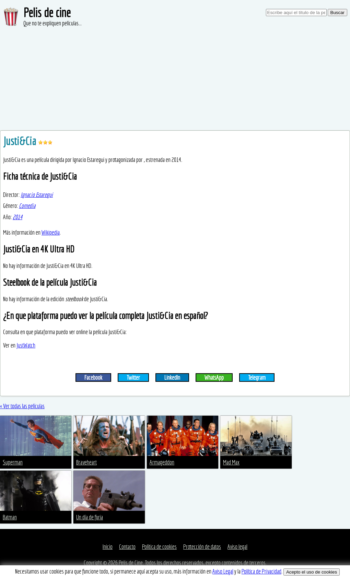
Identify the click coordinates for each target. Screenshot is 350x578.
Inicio (108, 546)
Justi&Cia (20, 141)
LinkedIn (172, 377)
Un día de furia (89, 517)
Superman (13, 462)
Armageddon (162, 462)
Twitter (133, 377)
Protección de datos (202, 546)
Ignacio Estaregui (37, 194)
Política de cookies (159, 546)
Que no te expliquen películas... (52, 23)
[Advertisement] (175, 79)
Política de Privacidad (261, 571)
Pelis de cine (47, 12)
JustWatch (25, 345)
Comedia (27, 205)
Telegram (257, 377)
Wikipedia (51, 232)
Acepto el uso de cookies (311, 572)
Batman (10, 517)
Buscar (337, 12)
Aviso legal (237, 546)
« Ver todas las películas (22, 406)
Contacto (127, 546)
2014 (17, 217)
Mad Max (231, 462)
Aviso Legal (222, 571)
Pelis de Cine (131, 562)
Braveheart (86, 462)
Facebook (93, 377)
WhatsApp (214, 377)
